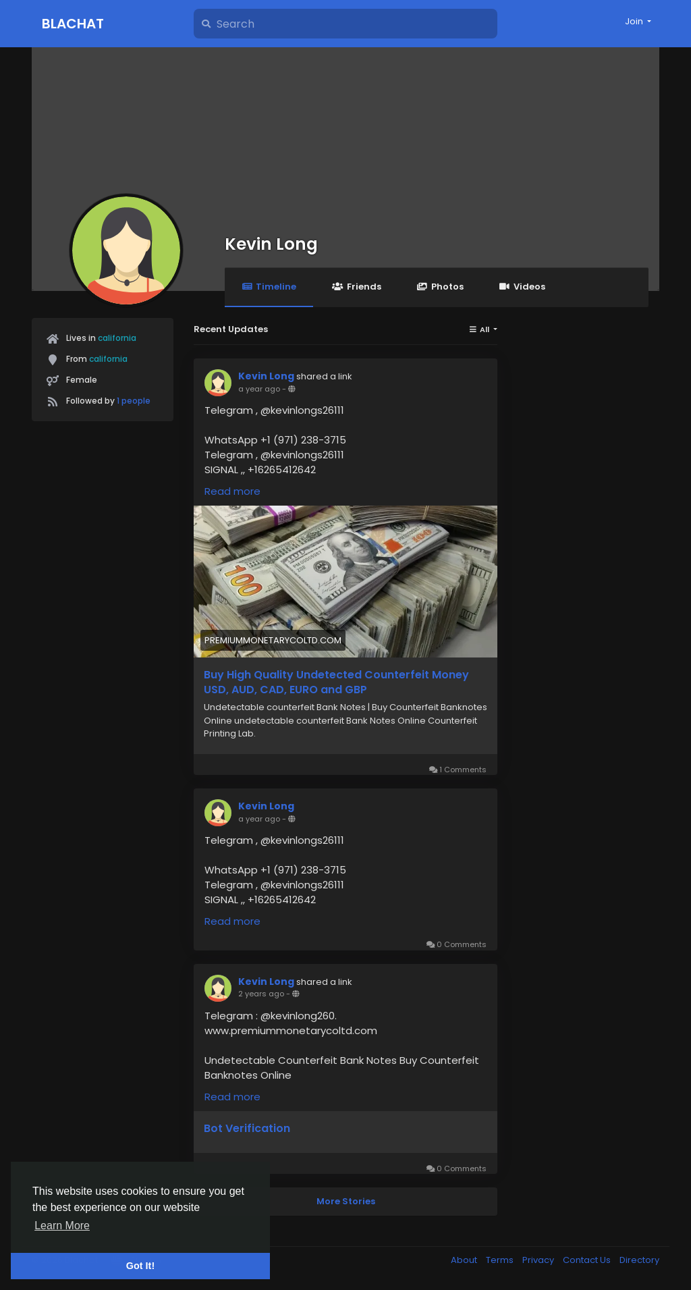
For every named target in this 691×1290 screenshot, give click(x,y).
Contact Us (588, 1260)
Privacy (539, 1260)
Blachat (73, 23)
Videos (522, 286)
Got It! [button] (140, 1265)
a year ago (259, 388)
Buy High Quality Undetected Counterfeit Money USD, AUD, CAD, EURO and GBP (336, 682)
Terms (501, 1260)
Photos (440, 286)
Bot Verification (247, 1128)
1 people (133, 400)
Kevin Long (271, 244)
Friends (356, 286)
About (465, 1260)
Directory (639, 1260)
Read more (232, 491)
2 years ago (261, 993)
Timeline (269, 286)
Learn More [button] (62, 1225)
